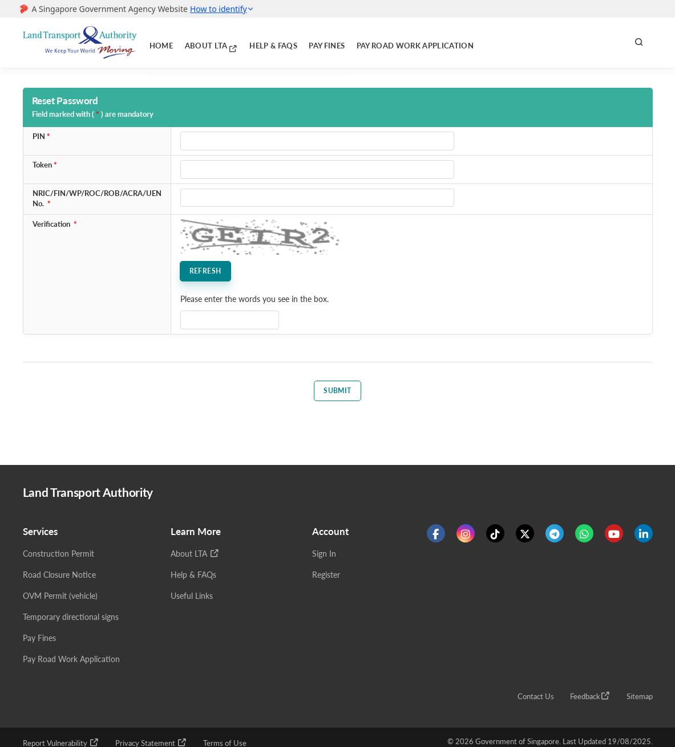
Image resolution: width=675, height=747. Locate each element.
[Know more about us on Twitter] (525, 535)
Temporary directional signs (71, 619)
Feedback (590, 698)
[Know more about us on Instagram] (465, 535)
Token (42, 165)
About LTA (200, 42)
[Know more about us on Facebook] (436, 535)
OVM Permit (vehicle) (60, 598)
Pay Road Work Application (373, 42)
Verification (51, 224)
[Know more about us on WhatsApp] (584, 535)
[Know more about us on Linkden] (643, 535)
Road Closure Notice (59, 577)
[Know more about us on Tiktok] (495, 535)
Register (326, 577)
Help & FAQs (250, 42)
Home (158, 42)
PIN (39, 136)
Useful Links (192, 598)
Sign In (324, 556)
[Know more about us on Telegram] (554, 535)
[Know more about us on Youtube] (614, 535)
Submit (337, 390)
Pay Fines (297, 42)
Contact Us (536, 699)
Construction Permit (58, 556)
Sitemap (640, 699)
